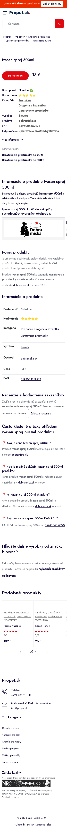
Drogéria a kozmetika (39, 36)
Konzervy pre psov (11, 735)
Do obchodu (15, 76)
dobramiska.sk (21, 285)
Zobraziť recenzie (40, 413)
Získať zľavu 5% (52, 4)
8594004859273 (31, 379)
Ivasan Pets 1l (42, 626)
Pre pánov (20, 36)
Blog (49, 824)
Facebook (6, 797)
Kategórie (40, 824)
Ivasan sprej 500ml (42, 40)
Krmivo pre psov (10, 762)
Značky (30, 824)
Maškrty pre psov (10, 748)
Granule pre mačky (11, 741)
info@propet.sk (19, 708)
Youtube (15, 797)
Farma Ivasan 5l (12, 626)
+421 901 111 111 (21, 695)
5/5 (5, 635)
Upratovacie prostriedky (17, 40)
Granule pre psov (10, 728)
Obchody (20, 824)
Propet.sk (19, 12)
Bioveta (25, 347)
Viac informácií (12, 140)
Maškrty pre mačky (11, 755)
